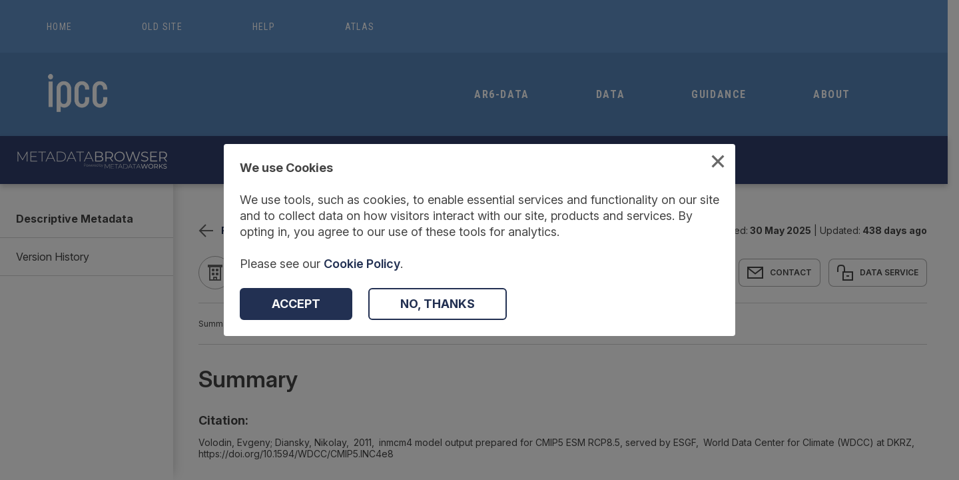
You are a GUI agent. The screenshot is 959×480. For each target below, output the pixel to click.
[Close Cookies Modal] (718, 163)
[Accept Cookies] (296, 304)
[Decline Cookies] (437, 304)
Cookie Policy (362, 264)
